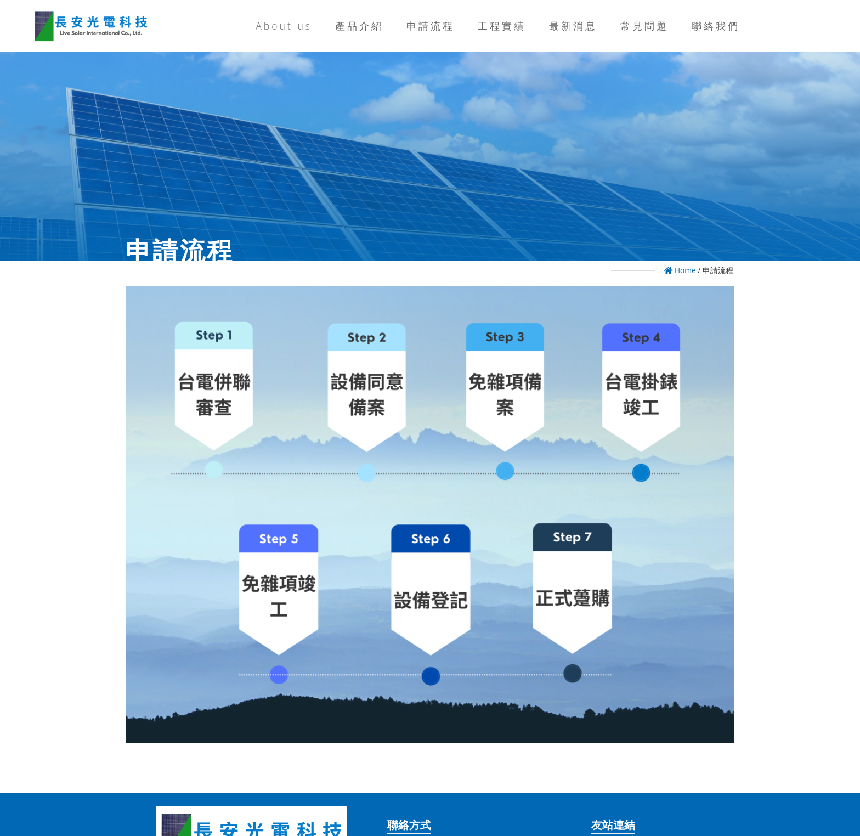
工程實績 (502, 25)
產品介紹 (359, 25)
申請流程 (430, 25)
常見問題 (644, 25)
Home (679, 270)
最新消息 (573, 25)
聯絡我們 (716, 25)
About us (284, 25)
